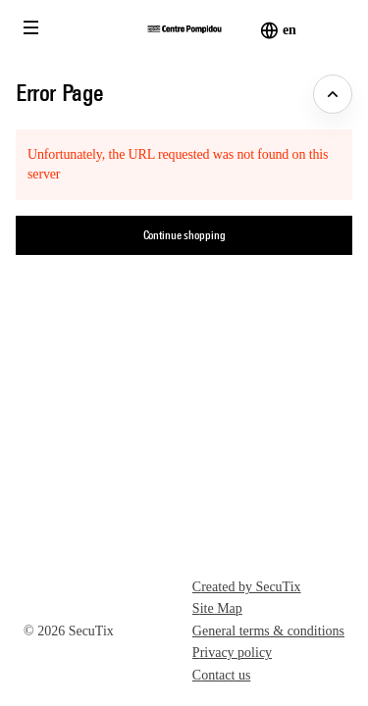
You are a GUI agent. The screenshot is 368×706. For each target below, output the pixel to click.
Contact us (221, 675)
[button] (31, 27)
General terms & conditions (268, 631)
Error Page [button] (59, 92)
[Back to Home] (184, 29)
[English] (289, 30)
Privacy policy (232, 652)
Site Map (217, 608)
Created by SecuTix (246, 587)
